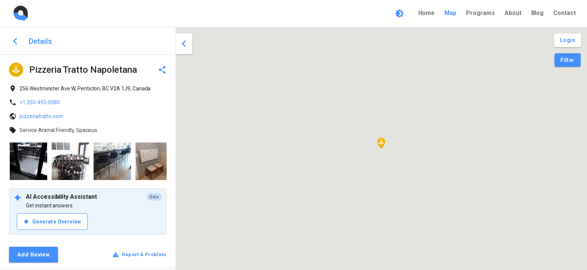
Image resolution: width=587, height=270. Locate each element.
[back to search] (15, 41)
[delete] (162, 70)
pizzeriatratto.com (41, 116)
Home (426, 12)
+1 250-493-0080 (39, 102)
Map (450, 12)
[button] (381, 143)
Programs (480, 12)
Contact (564, 12)
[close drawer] (184, 43)
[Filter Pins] (567, 60)
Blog (537, 12)
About (513, 12)
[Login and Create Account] (567, 40)
